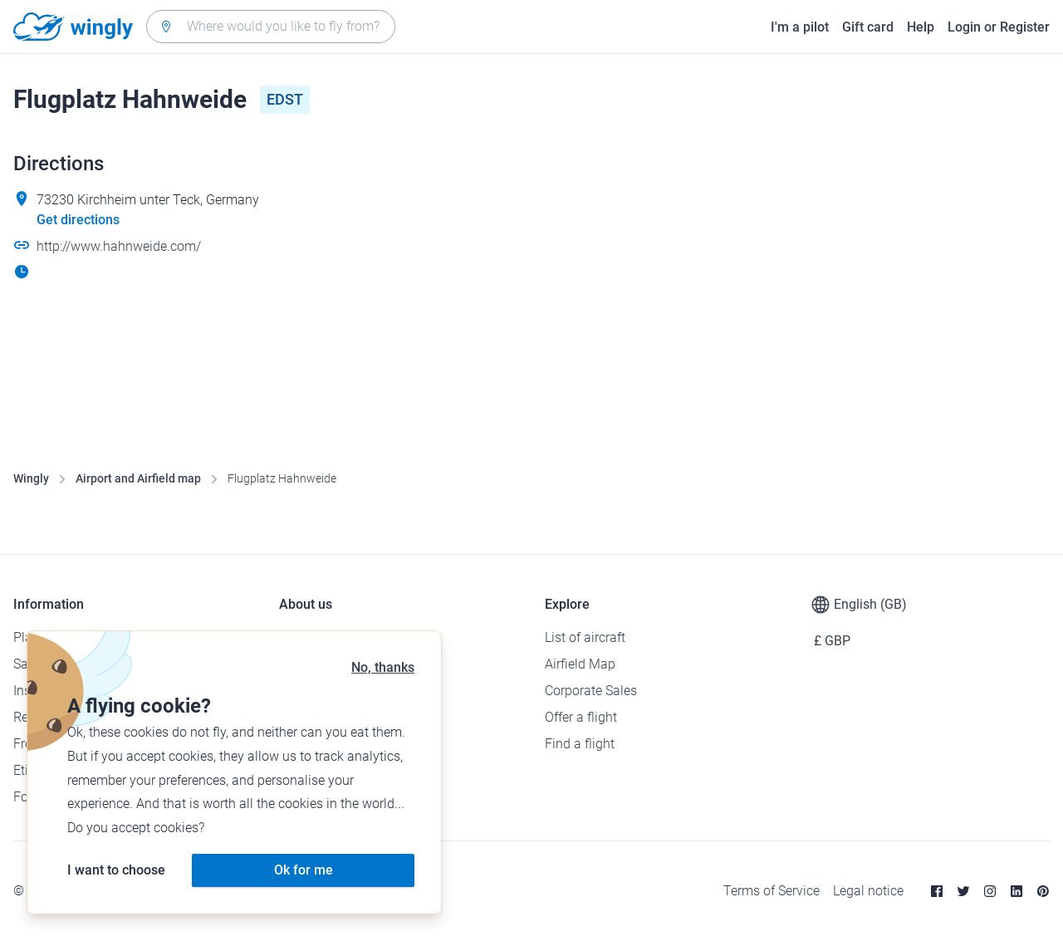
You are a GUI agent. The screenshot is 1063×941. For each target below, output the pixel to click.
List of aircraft (585, 637)
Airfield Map (580, 664)
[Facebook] (936, 891)
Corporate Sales (591, 690)
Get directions (78, 220)
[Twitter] (963, 891)
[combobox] (270, 26)
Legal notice (868, 891)
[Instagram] (990, 891)
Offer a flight (581, 717)
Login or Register (999, 27)
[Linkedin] (1016, 891)
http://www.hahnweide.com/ (119, 246)
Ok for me (303, 870)
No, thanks (382, 667)
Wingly (31, 478)
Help (920, 27)
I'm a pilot (800, 27)
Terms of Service (771, 891)
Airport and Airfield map (138, 478)
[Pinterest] (1043, 891)
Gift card (868, 27)
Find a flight (580, 744)
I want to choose (116, 870)
